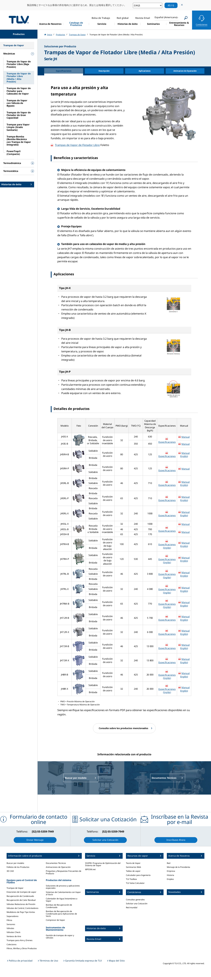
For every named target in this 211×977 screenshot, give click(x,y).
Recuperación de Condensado (20, 896)
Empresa (171, 871)
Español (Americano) (166, 17)
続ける (171, 5)
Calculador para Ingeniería (138, 875)
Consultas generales (135, 899)
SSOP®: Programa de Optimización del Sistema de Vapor (103, 864)
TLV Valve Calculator (135, 883)
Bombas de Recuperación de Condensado (59, 906)
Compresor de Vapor (55, 920)
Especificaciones (167, 442)
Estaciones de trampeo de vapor (21, 892)
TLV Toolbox (131, 879)
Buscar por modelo (15, 863)
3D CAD (10, 871)
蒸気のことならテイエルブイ (19, 19)
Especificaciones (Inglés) (167, 546)
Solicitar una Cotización (136, 903)
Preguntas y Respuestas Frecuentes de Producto (63, 872)
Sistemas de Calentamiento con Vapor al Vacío (63, 893)
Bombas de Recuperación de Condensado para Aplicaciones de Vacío (61, 913)
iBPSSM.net (90, 869)
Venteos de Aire (14, 936)
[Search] (186, 18)
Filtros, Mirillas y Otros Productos (22, 948)
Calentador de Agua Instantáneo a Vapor (61, 899)
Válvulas (10, 928)
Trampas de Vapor (15, 888)
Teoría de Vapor (133, 863)
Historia (170, 875)
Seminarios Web (133, 867)
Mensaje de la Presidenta (178, 867)
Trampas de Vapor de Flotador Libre (77, 145)
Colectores (11, 944)
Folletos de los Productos (18, 867)
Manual (185, 436)
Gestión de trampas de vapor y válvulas (60, 936)
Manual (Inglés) (185, 454)
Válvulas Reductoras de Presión (21, 904)
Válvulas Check (13, 932)
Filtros (9, 920)
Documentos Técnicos (56, 863)
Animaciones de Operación (58, 867)
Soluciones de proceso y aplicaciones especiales (63, 886)
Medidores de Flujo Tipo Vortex (21, 912)
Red (168, 863)
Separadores (12, 916)
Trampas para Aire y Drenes (19, 940)
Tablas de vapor (133, 871)
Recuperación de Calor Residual (21, 900)
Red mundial (131, 907)
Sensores (11, 924)
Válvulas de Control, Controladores (22, 908)
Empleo (170, 879)
